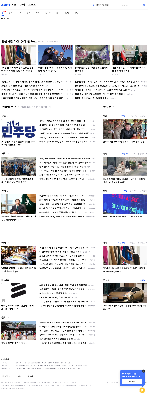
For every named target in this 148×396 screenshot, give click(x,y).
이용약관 (17, 382)
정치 (10, 12)
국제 (38, 12)
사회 (20, 12)
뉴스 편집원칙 (6, 382)
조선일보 (115, 74)
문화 (58, 12)
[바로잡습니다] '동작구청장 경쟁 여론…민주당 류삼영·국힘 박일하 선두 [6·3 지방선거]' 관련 (47, 368)
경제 (29, 12)
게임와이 (78, 74)
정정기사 (5, 359)
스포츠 (32, 5)
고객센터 (65, 382)
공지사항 (56, 382)
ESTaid (5, 388)
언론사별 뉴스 (6, 376)
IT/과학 (48, 12)
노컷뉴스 (143, 116)
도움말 (73, 382)
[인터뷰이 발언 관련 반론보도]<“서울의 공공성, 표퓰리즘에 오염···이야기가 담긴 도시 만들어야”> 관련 (51, 365)
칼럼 (67, 12)
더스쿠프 (133, 191)
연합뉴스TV (132, 116)
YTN (123, 116)
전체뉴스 (19, 376)
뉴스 (13, 5)
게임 (76, 12)
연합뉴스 (41, 74)
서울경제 (4, 74)
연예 (22, 5)
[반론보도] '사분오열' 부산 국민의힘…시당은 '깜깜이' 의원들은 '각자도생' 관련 (43, 363)
